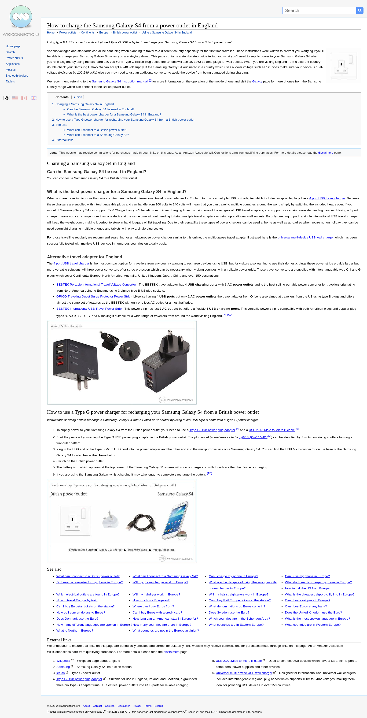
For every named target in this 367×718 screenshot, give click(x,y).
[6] (225, 314)
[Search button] (359, 10)
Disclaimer (123, 705)
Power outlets (14, 58)
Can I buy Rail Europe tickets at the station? (240, 600)
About (86, 705)
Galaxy (257, 81)
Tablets (10, 81)
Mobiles (10, 69)
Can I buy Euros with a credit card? (157, 612)
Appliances (13, 64)
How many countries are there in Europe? (162, 624)
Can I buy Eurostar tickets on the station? (85, 606)
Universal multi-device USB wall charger (244, 673)
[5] (297, 428)
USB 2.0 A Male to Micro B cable (272, 430)
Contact (97, 705)
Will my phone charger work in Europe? (160, 582)
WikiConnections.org (68, 705)
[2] (149, 80)
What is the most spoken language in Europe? (317, 618)
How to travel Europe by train (76, 600)
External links (64, 140)
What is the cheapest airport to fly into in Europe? (320, 594)
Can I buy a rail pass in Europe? (307, 600)
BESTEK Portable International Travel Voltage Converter (96, 284)
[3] (269, 436)
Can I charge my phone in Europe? (233, 576)
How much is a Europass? (151, 600)
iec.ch (60, 673)
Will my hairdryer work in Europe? (156, 594)
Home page (13, 46)
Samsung (63, 667)
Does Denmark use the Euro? (77, 618)
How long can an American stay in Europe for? (165, 618)
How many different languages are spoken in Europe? (94, 624)
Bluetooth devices (17, 75)
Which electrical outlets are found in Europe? (88, 594)
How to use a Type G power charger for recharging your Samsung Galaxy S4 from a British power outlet (124, 119)
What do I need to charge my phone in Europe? (318, 582)
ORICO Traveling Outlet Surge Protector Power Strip (93, 296)
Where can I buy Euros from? (153, 606)
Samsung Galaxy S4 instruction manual (120, 81)
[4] (237, 428)
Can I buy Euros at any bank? (306, 606)
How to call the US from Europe (307, 588)
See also (61, 124)
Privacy (137, 705)
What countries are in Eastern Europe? (236, 624)
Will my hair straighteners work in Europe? (238, 594)
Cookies (109, 705)
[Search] (319, 10)
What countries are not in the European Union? (166, 630)
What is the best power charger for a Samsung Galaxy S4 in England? (114, 114)
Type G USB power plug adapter (212, 430)
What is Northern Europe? (74, 630)
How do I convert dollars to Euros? (80, 612)
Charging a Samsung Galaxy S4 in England (84, 104)
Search (10, 52)
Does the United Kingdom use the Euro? (313, 612)
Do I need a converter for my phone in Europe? (89, 582)
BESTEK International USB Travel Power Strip (89, 308)
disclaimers (325, 152)
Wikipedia (63, 660)
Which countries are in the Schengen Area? (239, 618)
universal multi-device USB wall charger (306, 237)
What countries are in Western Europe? (313, 624)
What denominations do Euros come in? (237, 606)
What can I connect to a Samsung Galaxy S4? (98, 135)
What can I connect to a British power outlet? (97, 130)
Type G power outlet (253, 437)
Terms (147, 705)
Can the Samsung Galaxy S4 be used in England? (101, 109)
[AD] (229, 314)
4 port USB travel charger (327, 198)
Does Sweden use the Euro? (229, 612)
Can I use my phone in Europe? (307, 576)
